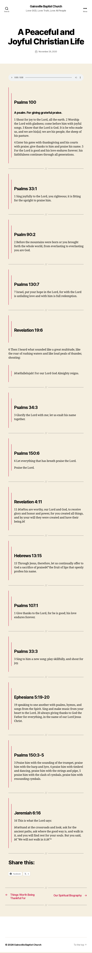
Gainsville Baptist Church (46, 6)
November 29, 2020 (47, 51)
